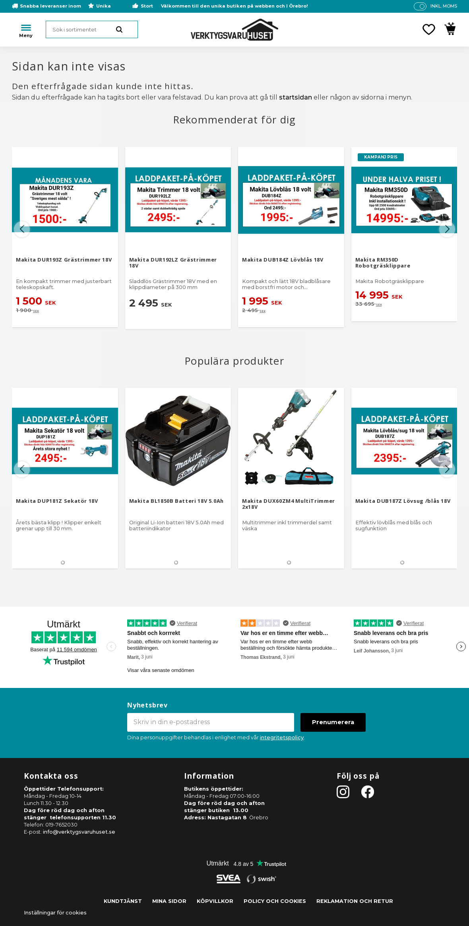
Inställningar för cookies (55, 913)
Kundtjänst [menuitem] (123, 901)
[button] (428, 29)
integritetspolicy (282, 737)
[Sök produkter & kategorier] (92, 29)
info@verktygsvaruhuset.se (79, 832)
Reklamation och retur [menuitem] (354, 901)
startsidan (295, 97)
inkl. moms (443, 6)
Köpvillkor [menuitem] (215, 901)
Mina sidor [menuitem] (169, 901)
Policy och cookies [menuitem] (275, 901)
